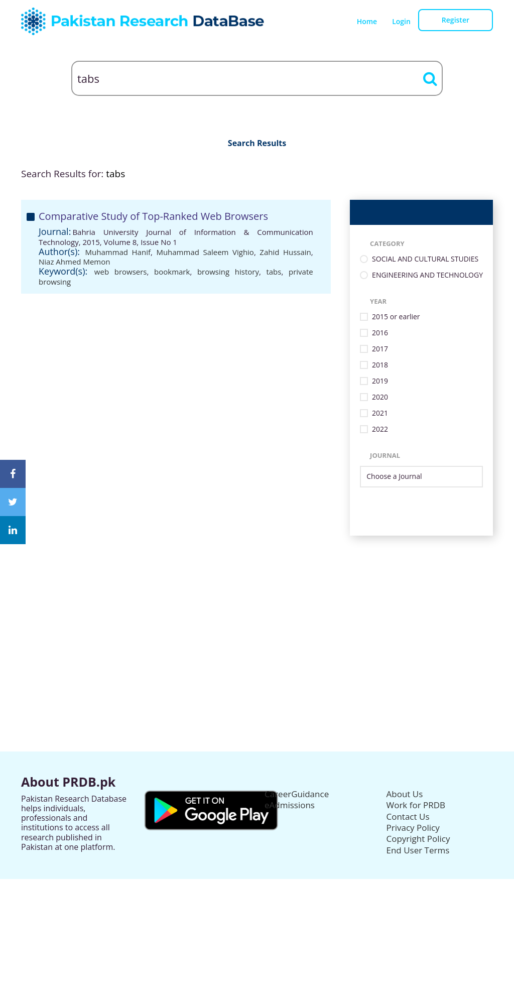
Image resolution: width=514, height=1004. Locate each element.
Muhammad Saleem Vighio (205, 252)
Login (401, 21)
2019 (380, 381)
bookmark (172, 272)
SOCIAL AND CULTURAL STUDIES (425, 259)
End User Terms (418, 850)
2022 (380, 429)
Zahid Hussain (285, 252)
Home (367, 21)
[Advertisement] (257, 606)
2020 (380, 397)
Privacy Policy (413, 827)
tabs (273, 272)
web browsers (120, 272)
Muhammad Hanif (118, 252)
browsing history (228, 272)
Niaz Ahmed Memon (74, 262)
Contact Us (408, 816)
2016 (380, 333)
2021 (380, 413)
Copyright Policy (418, 838)
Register (455, 20)
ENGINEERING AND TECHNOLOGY (427, 275)
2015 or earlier (396, 317)
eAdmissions (290, 805)
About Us (405, 794)
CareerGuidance (297, 794)
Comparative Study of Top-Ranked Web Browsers (153, 216)
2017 (380, 349)
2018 (380, 365)
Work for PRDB (416, 805)
